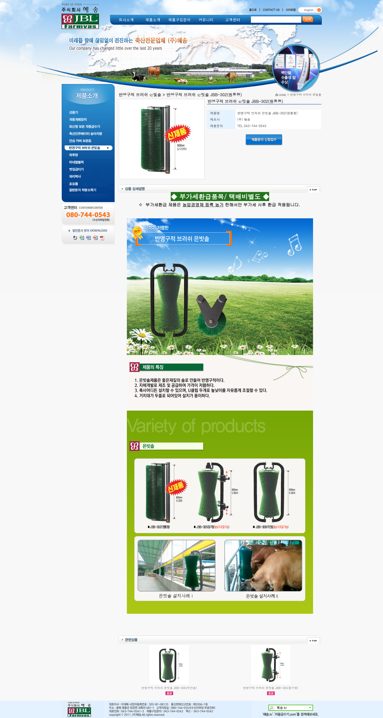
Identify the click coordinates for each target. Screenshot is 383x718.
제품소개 (152, 19)
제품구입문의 (179, 19)
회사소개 (126, 19)
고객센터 (232, 19)
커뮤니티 (206, 19)
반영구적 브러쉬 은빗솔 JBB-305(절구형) (270, 688)
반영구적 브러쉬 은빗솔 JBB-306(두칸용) (169, 688)
